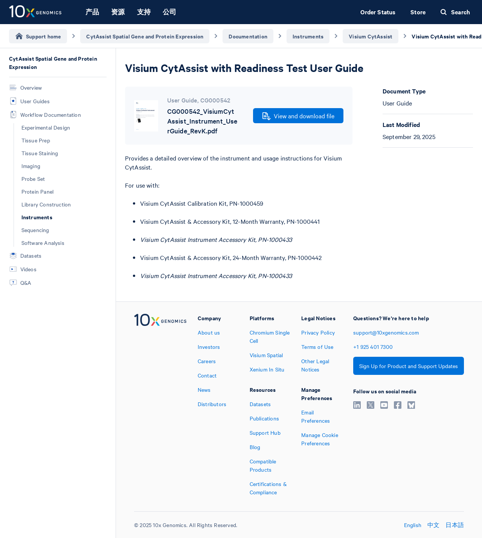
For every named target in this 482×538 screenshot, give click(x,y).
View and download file (298, 116)
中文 (433, 525)
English (412, 525)
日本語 (454, 525)
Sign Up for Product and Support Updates (408, 366)
